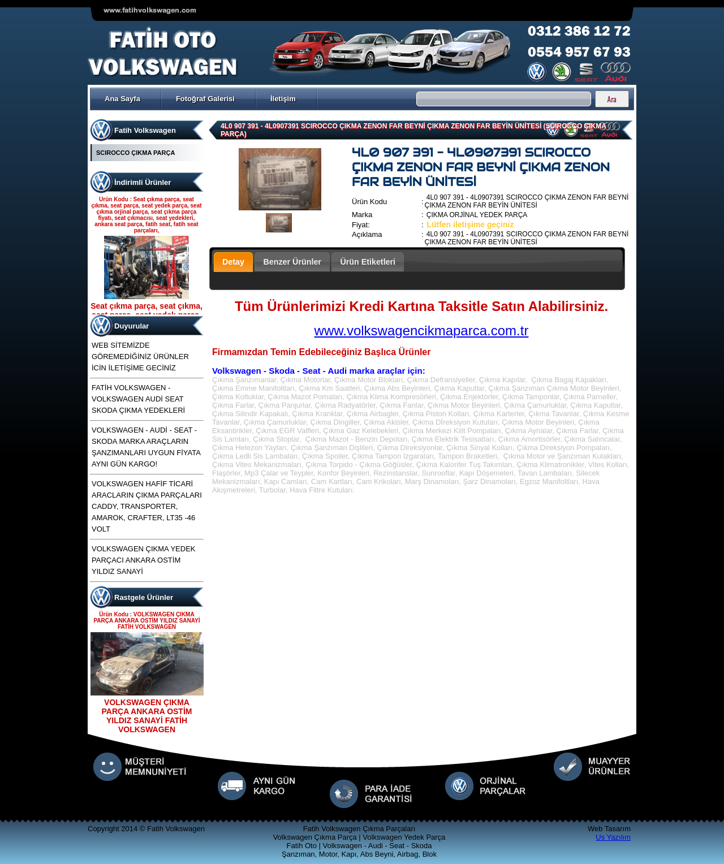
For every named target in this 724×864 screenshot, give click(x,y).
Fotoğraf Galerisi (205, 98)
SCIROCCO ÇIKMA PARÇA (135, 152)
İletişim (283, 98)
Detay (233, 261)
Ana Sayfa (122, 98)
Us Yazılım (613, 837)
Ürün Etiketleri (367, 261)
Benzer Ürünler (292, 261)
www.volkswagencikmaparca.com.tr (421, 330)
